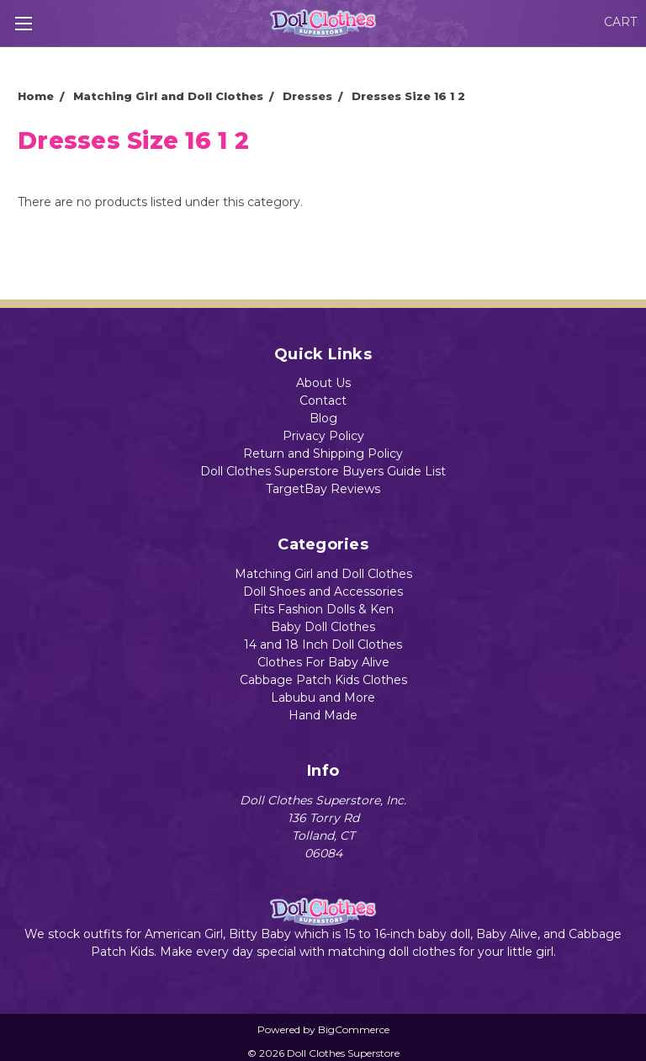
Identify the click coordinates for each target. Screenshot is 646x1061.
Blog (323, 418)
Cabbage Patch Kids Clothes (323, 679)
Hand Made (323, 715)
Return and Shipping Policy (323, 453)
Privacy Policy (323, 435)
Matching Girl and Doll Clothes (323, 573)
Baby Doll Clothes (323, 626)
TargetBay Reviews (323, 488)
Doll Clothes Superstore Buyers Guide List (323, 471)
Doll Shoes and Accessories (323, 591)
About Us (323, 382)
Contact (323, 400)
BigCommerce (353, 1029)
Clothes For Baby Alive (323, 662)
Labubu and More (323, 697)
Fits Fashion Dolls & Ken (323, 609)
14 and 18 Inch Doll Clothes (323, 644)
